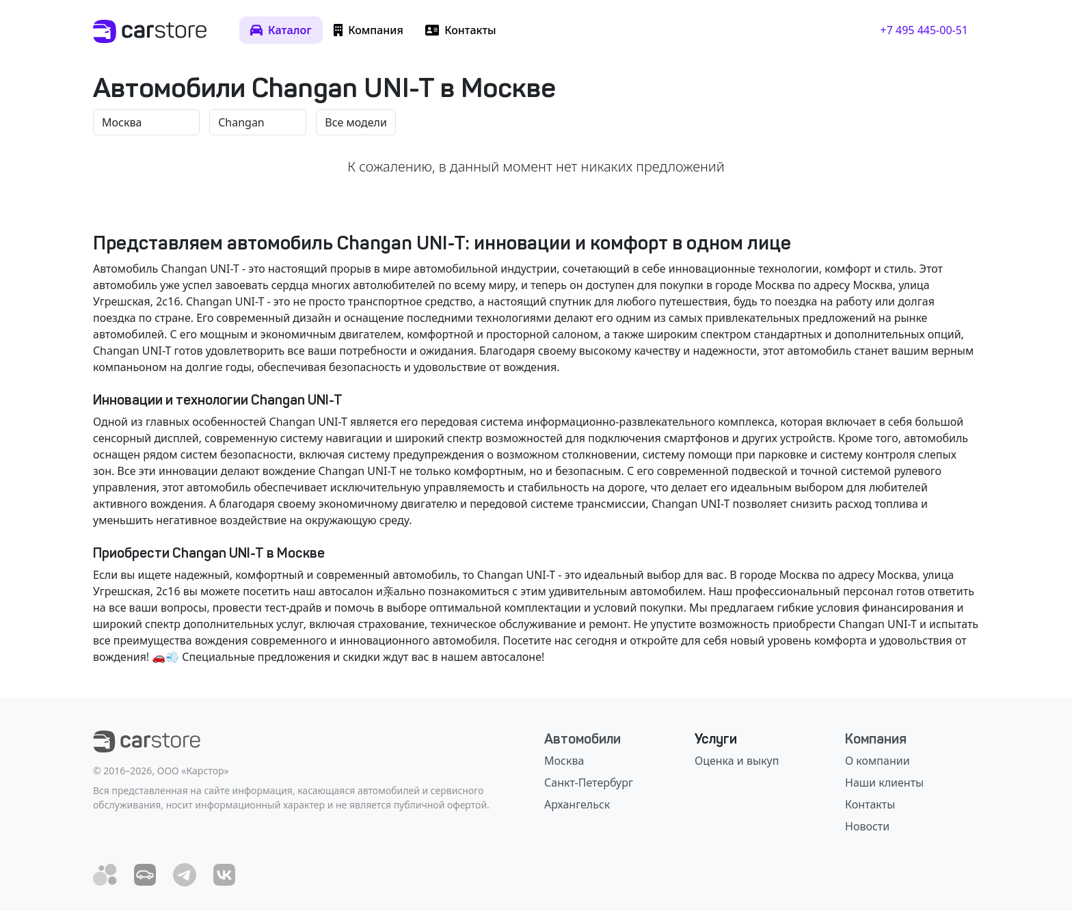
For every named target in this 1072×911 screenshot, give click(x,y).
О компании (877, 760)
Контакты (870, 804)
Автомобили (582, 739)
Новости (867, 826)
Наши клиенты (884, 782)
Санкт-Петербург (588, 782)
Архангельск (577, 804)
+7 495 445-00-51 (924, 30)
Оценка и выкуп (737, 760)
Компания (876, 739)
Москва (564, 760)
